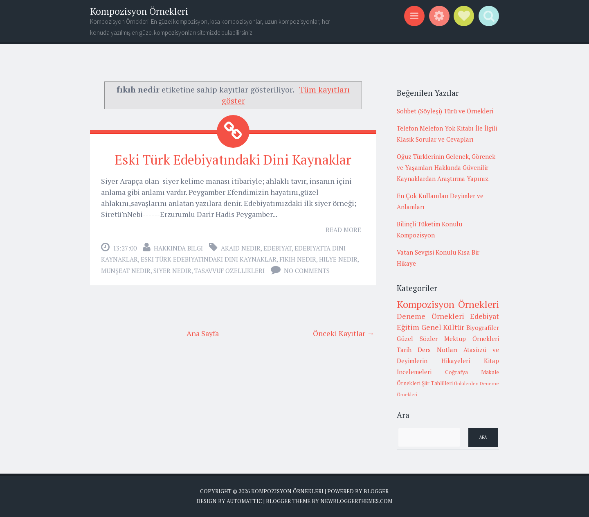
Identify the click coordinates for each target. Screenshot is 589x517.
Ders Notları (438, 349)
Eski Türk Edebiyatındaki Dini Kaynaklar (233, 159)
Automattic (244, 501)
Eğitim (408, 327)
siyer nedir (172, 270)
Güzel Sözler (417, 338)
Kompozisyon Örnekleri (139, 11)
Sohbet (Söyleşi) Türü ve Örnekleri (445, 111)
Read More (343, 230)
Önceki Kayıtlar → (343, 333)
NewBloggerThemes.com (356, 501)
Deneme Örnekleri (430, 316)
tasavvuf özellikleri (229, 270)
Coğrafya (456, 372)
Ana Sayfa (203, 333)
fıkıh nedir (297, 259)
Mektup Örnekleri (471, 338)
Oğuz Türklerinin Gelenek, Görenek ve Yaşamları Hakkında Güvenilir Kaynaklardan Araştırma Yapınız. (446, 167)
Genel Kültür (443, 327)
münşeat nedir (126, 270)
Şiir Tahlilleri (437, 383)
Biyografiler (482, 327)
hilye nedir (338, 259)
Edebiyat (277, 248)
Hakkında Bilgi (178, 248)
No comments (307, 270)
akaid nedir (241, 248)
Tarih (404, 349)
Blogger (376, 491)
